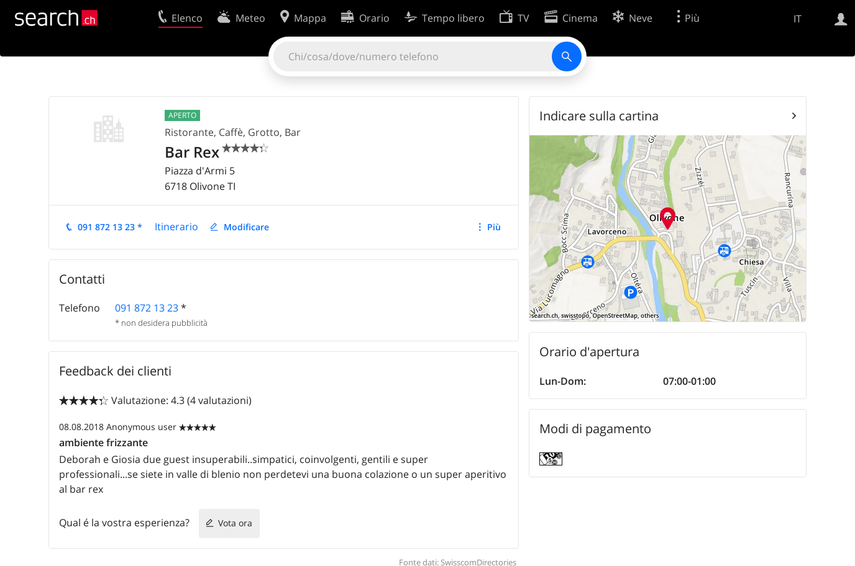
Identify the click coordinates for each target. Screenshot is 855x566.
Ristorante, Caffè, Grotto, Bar (233, 132)
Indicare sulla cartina (599, 115)
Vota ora (235, 523)
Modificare (246, 227)
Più (494, 227)
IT (797, 18)
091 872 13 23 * (110, 227)
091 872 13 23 (146, 308)
